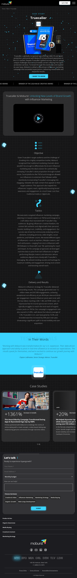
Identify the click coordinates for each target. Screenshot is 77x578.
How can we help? (10, 481)
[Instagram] (45, 549)
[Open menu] (73, 3)
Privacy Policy (23, 570)
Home (3, 9)
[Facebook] (31, 550)
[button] (46, 444)
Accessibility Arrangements (50, 570)
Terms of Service (34, 570)
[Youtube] (36, 550)
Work (8, 9)
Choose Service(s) (11, 494)
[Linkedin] (41, 550)
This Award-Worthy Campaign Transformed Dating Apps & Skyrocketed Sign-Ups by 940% (25, 420)
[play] (38, 118)
